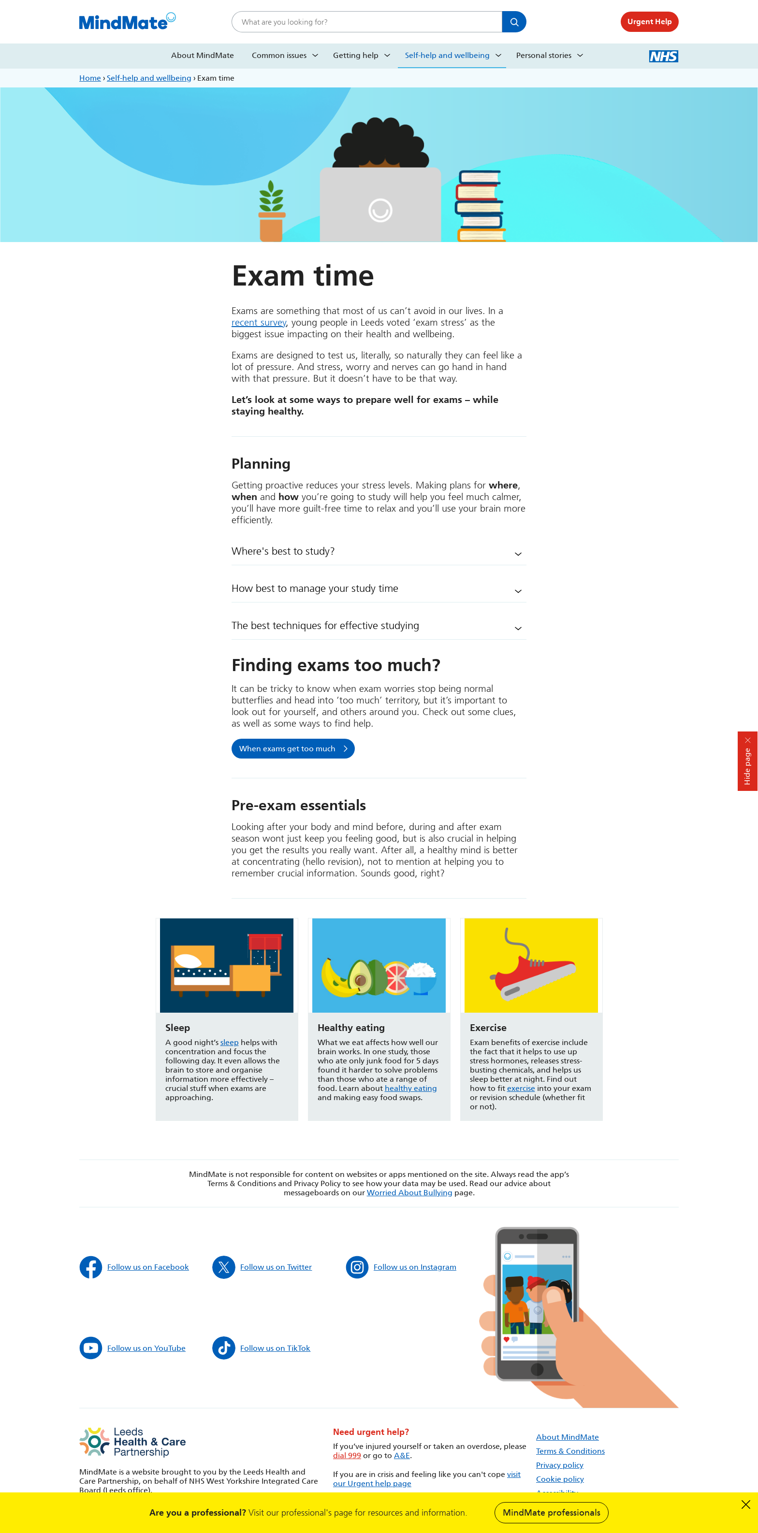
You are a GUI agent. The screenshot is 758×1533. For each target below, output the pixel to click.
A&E (402, 1455)
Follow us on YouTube (132, 1348)
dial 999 (347, 1455)
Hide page (747, 766)
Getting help (356, 55)
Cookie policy (560, 1479)
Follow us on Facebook (134, 1267)
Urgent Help (649, 21)
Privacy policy (559, 1465)
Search (514, 21)
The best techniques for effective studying (325, 625)
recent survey (259, 322)
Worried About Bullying (409, 1192)
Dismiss (746, 1504)
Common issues (279, 55)
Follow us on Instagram (401, 1267)
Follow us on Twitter (262, 1267)
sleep (229, 1042)
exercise (521, 1088)
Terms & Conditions (570, 1451)
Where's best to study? (283, 551)
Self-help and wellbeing (447, 55)
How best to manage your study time (315, 588)
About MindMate (202, 55)
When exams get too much (287, 748)
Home (90, 78)
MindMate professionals (551, 1513)
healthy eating (411, 1088)
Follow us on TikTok (261, 1348)
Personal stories (543, 55)
